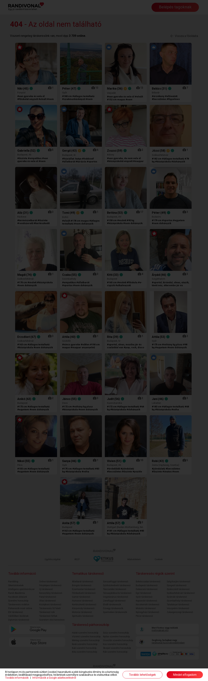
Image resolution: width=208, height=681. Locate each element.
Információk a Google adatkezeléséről (54, 677)
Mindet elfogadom (185, 674)
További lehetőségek (142, 674)
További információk (17, 677)
